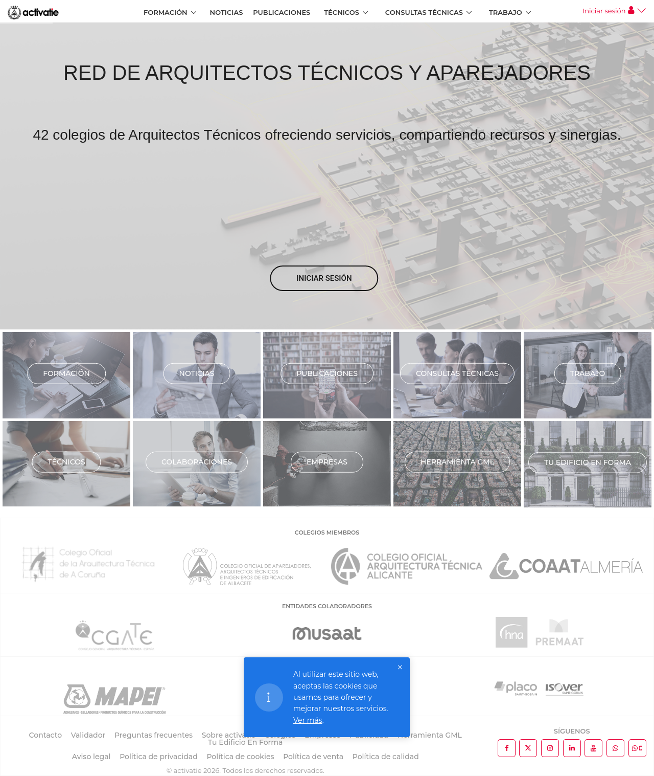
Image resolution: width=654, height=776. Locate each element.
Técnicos (341, 12)
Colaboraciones (196, 461)
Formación (166, 12)
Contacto (45, 735)
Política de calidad (386, 756)
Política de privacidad (159, 756)
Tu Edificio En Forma (245, 742)
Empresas (327, 461)
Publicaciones (281, 12)
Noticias (226, 12)
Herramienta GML (457, 461)
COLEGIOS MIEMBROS (327, 532)
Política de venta (313, 756)
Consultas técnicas (457, 373)
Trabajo (505, 12)
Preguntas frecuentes (153, 735)
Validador (88, 735)
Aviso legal (91, 756)
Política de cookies (240, 756)
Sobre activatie (228, 735)
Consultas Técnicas (424, 12)
